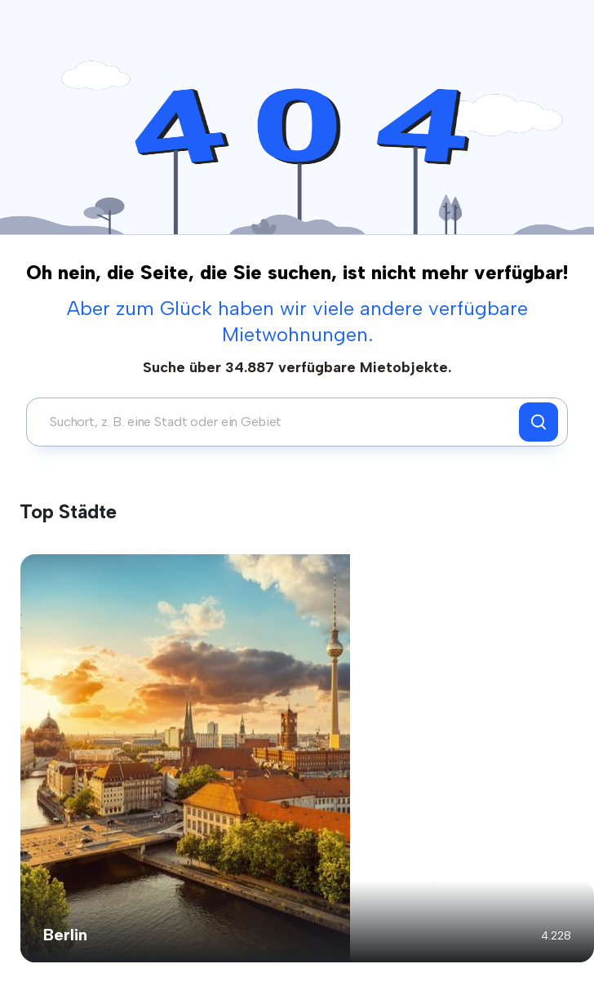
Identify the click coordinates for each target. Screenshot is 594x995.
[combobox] (277, 422)
